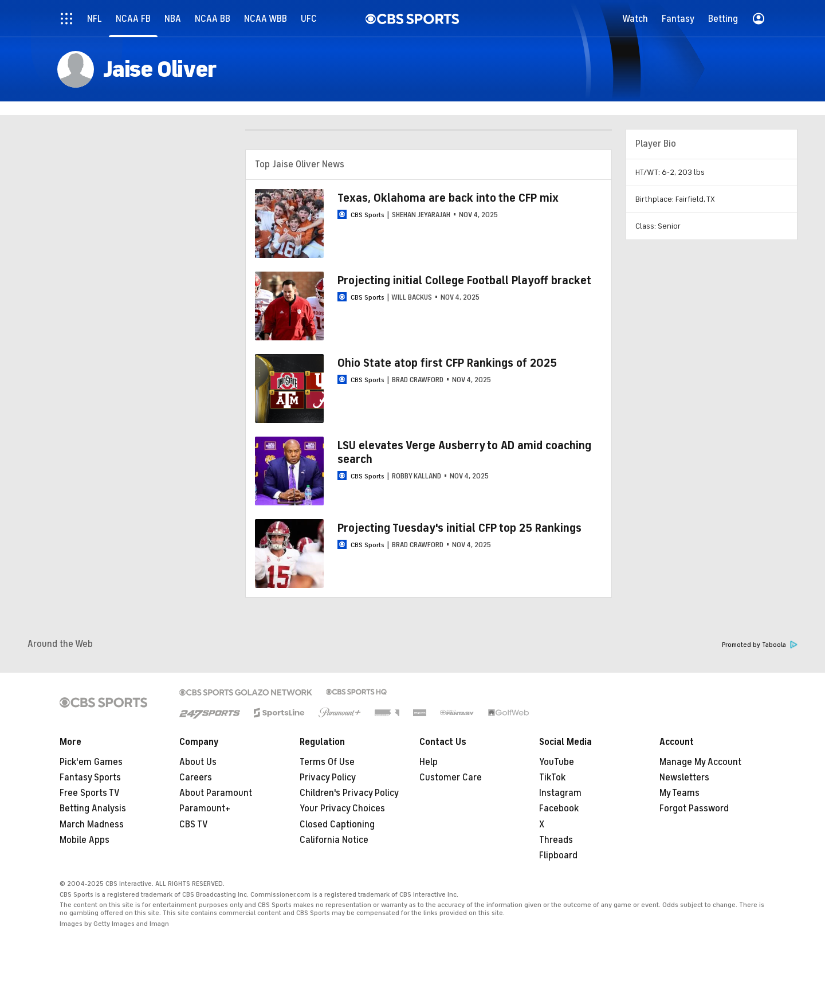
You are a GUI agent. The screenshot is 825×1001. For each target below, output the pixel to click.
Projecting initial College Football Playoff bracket (464, 280)
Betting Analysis (93, 808)
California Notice (334, 840)
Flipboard (558, 855)
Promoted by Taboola (760, 645)
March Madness (92, 824)
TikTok (552, 777)
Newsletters (684, 777)
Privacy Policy (328, 777)
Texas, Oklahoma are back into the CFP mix (448, 198)
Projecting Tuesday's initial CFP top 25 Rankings (459, 528)
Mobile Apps (84, 840)
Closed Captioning (337, 824)
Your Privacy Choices (342, 808)
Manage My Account (700, 762)
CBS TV (193, 824)
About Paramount (215, 793)
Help (428, 762)
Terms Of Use (327, 762)
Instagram (560, 793)
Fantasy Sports (90, 777)
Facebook (559, 808)
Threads (556, 840)
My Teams (679, 793)
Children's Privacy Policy (349, 793)
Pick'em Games (91, 762)
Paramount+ (204, 808)
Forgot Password (694, 808)
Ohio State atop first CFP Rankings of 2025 (447, 363)
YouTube (556, 762)
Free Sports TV (90, 793)
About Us (198, 762)
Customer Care (450, 777)
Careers (195, 777)
